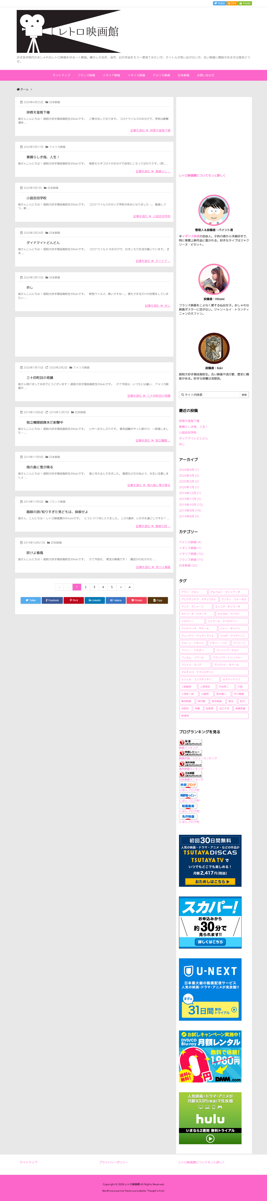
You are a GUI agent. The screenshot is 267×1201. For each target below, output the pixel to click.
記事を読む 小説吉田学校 (151, 216)
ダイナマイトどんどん (43, 242)
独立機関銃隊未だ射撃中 (44, 422)
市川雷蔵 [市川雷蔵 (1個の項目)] (239, 694)
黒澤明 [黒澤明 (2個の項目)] (185, 715)
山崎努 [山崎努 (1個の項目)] (205, 694)
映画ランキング (188, 748)
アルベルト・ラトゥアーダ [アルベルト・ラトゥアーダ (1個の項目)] (225, 592)
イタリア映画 (191, 554)
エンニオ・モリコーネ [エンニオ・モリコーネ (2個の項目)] (227, 606)
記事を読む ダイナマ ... (153, 261)
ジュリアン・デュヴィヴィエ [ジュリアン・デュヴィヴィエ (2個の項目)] (197, 635)
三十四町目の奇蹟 (39, 377)
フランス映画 (57, 501)
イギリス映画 (190, 548)
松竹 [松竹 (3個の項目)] (242, 701)
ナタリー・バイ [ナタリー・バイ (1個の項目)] (218, 643)
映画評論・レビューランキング (198, 758)
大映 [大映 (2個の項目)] (240, 686)
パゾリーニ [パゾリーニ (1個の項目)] (239, 643)
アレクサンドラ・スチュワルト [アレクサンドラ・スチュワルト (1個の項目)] (198, 599)
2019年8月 (189, 516)
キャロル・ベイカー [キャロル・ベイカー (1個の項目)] (229, 614)
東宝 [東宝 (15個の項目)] (230, 701)
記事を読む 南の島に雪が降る (148, 485)
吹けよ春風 (34, 552)
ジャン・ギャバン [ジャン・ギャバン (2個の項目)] (230, 628)
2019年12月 (190, 493)
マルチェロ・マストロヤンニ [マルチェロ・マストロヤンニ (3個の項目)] (197, 672)
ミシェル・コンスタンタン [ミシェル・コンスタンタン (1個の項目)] (196, 679)
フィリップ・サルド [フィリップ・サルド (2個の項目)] (227, 650)
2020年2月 (189, 481)
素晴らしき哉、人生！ (43, 157)
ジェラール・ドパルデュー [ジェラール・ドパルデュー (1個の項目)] (223, 621)
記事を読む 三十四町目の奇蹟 (148, 396)
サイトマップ (28, 1162)
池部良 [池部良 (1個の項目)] (185, 708)
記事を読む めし (157, 306)
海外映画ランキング (191, 769)
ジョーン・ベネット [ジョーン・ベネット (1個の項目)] (192, 643)
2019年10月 (191, 505)
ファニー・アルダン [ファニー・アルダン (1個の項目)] (192, 650)
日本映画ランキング (191, 779)
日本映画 (54, 102)
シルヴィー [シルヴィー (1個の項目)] (187, 621)
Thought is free (155, 1190)
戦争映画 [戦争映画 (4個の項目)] (186, 701)
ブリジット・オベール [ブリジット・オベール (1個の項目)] (226, 665)
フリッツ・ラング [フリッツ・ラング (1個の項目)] (191, 665)
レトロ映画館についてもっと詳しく (202, 175)
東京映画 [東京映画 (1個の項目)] (217, 701)
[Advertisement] (94, 336)
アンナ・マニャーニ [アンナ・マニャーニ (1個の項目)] (192, 606)
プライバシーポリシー (113, 1162)
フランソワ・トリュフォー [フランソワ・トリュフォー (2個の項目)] (228, 657)
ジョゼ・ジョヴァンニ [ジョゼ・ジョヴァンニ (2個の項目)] (232, 635)
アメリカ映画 (57, 147)
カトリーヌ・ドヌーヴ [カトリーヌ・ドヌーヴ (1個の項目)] (193, 614)
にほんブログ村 (189, 790)
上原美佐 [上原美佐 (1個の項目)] (205, 686)
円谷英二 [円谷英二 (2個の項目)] (224, 686)
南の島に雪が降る (39, 467)
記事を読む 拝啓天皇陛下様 (150, 130)
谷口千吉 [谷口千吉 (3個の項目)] (224, 708)
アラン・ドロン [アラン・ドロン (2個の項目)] (190, 592)
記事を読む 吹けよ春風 (153, 567)
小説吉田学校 (36, 198)
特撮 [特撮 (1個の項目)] (197, 708)
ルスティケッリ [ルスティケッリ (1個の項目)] (231, 679)
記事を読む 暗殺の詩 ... (153, 526)
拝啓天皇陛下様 (38, 112)
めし (29, 287)
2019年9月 (190, 510)
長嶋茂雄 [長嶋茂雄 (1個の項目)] (240, 708)
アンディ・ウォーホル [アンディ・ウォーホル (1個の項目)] (233, 599)
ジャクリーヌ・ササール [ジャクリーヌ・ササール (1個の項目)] (195, 628)
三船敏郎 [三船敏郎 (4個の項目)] (186, 686)
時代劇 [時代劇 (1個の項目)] (201, 701)
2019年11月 (190, 499)
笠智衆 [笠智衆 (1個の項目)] (209, 708)
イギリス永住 (190, 236)
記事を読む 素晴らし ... (153, 171)
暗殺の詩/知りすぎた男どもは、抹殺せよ (57, 512)
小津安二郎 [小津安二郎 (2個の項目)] (187, 694)
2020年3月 (189, 475)
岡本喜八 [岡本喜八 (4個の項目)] (221, 694)
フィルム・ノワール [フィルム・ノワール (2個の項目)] (192, 657)
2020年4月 (189, 470)
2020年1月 (189, 487)
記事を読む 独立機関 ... (153, 440)
